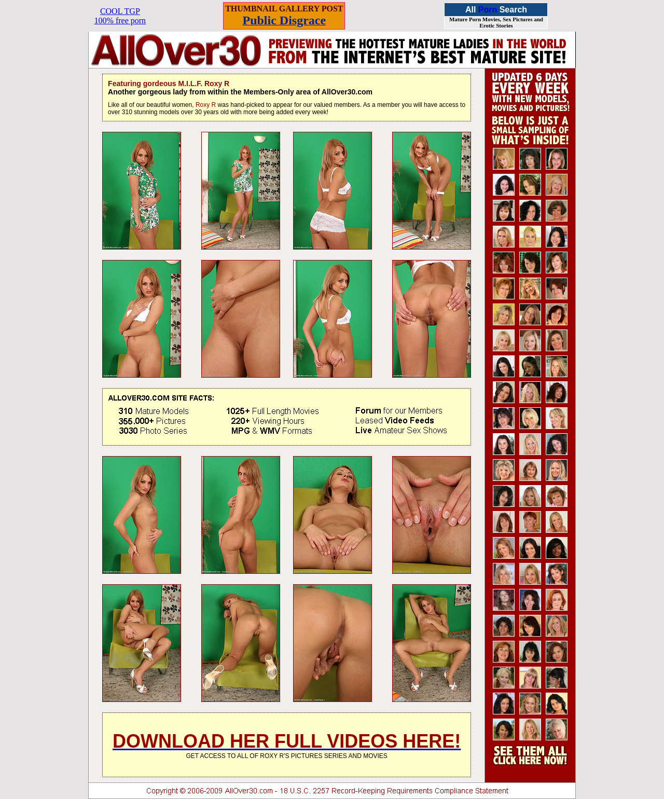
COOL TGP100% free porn (120, 16)
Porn (487, 9)
